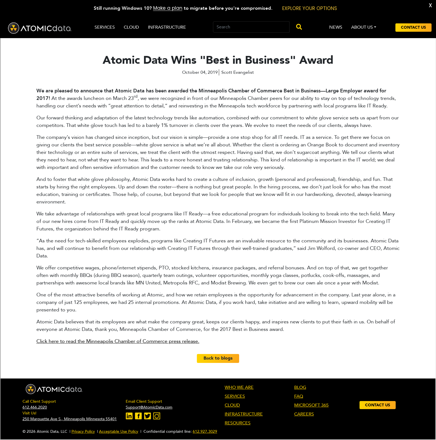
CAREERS (304, 414)
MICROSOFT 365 (311, 405)
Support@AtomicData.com (149, 407)
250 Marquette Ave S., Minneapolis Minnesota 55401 (70, 419)
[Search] (251, 27)
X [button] (430, 5)
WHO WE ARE (239, 387)
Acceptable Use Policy (118, 431)
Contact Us (413, 27)
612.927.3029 (205, 431)
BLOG (300, 387)
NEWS (335, 27)
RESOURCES (238, 423)
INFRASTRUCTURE (244, 414)
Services (105, 27)
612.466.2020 (35, 407)
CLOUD (232, 405)
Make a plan (167, 8)
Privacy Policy (83, 431)
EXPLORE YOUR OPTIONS (309, 8)
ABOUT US (362, 27)
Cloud (131, 27)
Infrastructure (167, 27)
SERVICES (235, 396)
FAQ (298, 396)
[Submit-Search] (296, 27)
